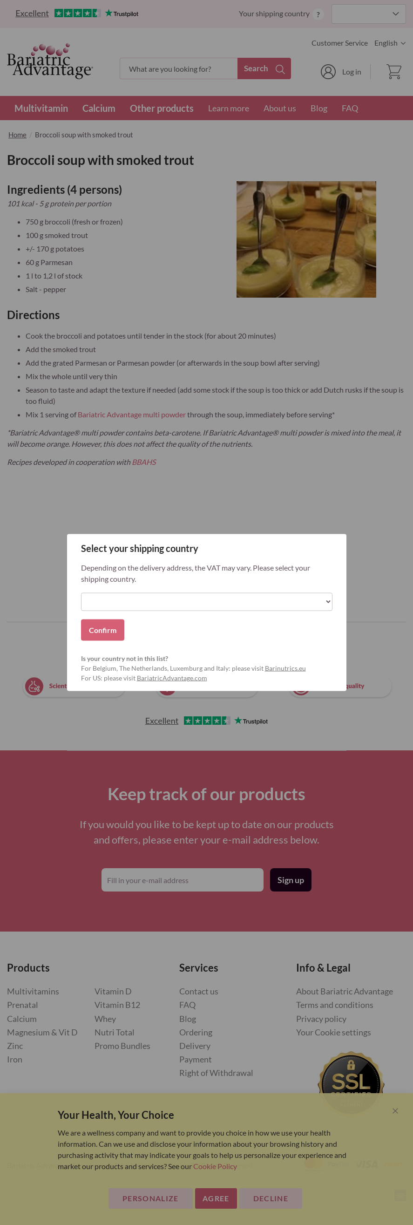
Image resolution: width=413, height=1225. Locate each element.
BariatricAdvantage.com (172, 678)
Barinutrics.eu (285, 668)
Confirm (102, 630)
